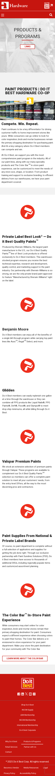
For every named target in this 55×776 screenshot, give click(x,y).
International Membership (27, 725)
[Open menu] (2, 15)
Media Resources (31, 767)
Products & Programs (32, 741)
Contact (8, 752)
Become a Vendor (11, 767)
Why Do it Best (11, 741)
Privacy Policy (9, 773)
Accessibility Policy (28, 773)
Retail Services (11, 747)
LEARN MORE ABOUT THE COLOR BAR (25, 658)
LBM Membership (27, 715)
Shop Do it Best (27, 705)
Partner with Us (30, 747)
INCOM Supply (27, 710)
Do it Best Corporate (27, 730)
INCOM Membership (27, 720)
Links (28, 46)
